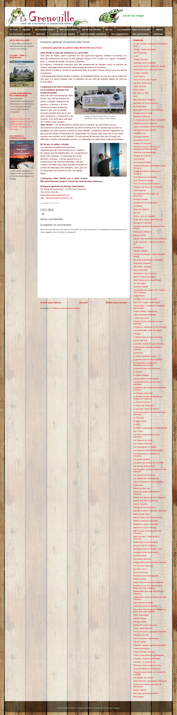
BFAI (135, 96)
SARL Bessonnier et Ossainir (145, 606)
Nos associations (68, 29)
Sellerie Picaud (139, 618)
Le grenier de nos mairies (62, 34)
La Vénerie (137, 372)
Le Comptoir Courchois (143, 393)
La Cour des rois (140, 340)
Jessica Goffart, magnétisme (145, 311)
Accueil (13, 29)
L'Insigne (137, 334)
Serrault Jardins (140, 622)
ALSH (135, 56)
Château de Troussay (142, 143)
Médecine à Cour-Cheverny (144, 528)
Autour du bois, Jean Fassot (145, 80)
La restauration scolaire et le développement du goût (145, 364)
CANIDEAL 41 (139, 133)
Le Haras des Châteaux (143, 405)
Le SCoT (137, 425)
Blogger (116, 708)
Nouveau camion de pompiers (145, 552)
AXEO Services (139, 86)
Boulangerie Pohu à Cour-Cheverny (148, 110)
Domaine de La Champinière (145, 203)
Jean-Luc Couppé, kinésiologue (146, 302)
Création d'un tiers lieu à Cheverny (147, 187)
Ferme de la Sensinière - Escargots (148, 260)
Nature (159, 29)
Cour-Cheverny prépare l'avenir (146, 184)
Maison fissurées (140, 504)
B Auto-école (138, 90)
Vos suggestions (119, 34)
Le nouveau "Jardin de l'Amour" (146, 409)
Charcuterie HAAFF (141, 140)
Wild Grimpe (138, 697)
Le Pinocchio (138, 418)
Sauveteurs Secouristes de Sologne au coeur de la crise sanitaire (149, 610)
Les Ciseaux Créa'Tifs (142, 444)
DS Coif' (136, 213)
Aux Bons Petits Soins (142, 83)
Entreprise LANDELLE (142, 232)
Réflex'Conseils (139, 579)
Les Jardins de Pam (141, 459)
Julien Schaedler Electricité (144, 315)
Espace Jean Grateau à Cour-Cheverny (149, 239)
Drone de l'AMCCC (141, 209)
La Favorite (138, 353)
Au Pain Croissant (140, 73)
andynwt (99, 708)
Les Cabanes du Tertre (142, 440)
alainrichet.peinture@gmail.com (54, 195)
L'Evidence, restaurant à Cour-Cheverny (150, 327)
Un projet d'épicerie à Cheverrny (146, 669)
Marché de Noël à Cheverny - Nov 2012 (150, 511)
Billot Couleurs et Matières (144, 100)
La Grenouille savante (20, 34)
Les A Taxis (138, 431)
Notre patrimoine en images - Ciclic (148, 549)
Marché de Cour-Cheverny (144, 507)
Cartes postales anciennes (93, 34)
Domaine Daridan (140, 199)
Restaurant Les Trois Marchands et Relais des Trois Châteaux (148, 587)
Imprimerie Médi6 (140, 287)
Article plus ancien (116, 302)
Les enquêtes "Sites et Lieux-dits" (134, 29)
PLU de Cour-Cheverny (143, 566)
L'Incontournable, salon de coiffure (147, 330)
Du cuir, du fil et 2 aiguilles (144, 216)
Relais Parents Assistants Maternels (148, 582)
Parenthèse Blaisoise (142, 559)
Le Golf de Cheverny (142, 402)
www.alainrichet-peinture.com (59, 198)
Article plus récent (50, 302)
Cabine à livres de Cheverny (145, 123)
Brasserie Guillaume (141, 116)
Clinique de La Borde (142, 156)
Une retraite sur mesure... (144, 678)
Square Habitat (139, 642)
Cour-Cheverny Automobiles (145, 177)
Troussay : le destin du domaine (146, 659)
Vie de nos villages (91, 29)
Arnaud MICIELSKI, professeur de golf (149, 66)
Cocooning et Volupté (142, 162)
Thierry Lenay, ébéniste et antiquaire (148, 655)
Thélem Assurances (141, 648)
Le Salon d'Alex (139, 421)
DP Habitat (137, 206)
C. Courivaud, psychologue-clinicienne (149, 120)
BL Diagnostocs (139, 106)
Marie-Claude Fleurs (141, 514)
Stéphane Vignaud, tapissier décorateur (149, 645)
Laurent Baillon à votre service (146, 379)
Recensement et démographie (146, 576)
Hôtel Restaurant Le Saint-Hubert (147, 280)
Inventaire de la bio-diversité (145, 299)
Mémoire (40, 34)
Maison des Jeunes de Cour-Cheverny (149, 497)
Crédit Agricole (139, 190)
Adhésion (158, 34)
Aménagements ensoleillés (144, 63)
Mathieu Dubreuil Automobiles (145, 521)
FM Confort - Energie (142, 267)
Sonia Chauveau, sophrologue (146, 638)
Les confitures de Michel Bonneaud (148, 450)
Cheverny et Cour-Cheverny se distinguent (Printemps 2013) (146, 148)
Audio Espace (139, 76)
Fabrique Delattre (140, 251)
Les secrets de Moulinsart (144, 466)
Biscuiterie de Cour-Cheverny (145, 103)
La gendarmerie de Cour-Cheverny (147, 359)
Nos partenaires (140, 34)
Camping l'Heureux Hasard (144, 130)
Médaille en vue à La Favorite (145, 524)
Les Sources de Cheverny (144, 475)
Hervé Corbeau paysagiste (144, 277)
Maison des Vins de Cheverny (145, 501)
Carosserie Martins (141, 137)
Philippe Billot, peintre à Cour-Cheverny (149, 562)
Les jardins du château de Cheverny (148, 463)
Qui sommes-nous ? (45, 29)
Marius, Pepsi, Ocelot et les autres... (148, 517)
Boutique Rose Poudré (142, 113)
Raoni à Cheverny (140, 572)
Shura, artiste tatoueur (142, 628)
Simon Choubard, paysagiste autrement (150, 632)
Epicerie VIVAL (139, 235)
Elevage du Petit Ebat (142, 223)
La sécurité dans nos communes (146, 368)
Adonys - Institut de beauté (144, 49)
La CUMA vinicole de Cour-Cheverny (148, 344)
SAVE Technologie (141, 615)
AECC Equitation (140, 53)
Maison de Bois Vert (141, 488)
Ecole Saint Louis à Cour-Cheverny (148, 219)
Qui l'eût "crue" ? (140, 569)
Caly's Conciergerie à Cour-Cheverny (148, 127)
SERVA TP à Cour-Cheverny (145, 625)
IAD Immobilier (139, 283)
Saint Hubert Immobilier (143, 603)
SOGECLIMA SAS (141, 635)
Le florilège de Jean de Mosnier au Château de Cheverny (147, 397)
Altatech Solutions (140, 59)
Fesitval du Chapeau (142, 263)
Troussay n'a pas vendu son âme (147, 665)
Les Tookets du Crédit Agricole (146, 478)
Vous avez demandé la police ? (146, 693)
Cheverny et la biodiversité (144, 152)
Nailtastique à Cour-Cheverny (145, 542)
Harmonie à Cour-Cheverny (144, 273)
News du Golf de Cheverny (144, 545)
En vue (109, 29)
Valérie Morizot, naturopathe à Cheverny (150, 681)
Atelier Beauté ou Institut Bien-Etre (147, 70)
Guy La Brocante (140, 270)
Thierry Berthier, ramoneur (144, 652)
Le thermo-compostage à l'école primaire (150, 428)
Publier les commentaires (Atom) (65, 308)
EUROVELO (138, 248)
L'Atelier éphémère (141, 318)
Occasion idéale (140, 556)
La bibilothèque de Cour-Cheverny (147, 337)
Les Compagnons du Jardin (144, 447)
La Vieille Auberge (140, 375)
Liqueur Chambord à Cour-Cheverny (148, 482)
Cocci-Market (138, 159)
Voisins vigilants (140, 690)
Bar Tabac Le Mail (140, 93)
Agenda (26, 29)
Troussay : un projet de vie (144, 662)
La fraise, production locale (144, 356)
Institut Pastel (139, 296)
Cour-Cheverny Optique (143, 180)
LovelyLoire (138, 485)
